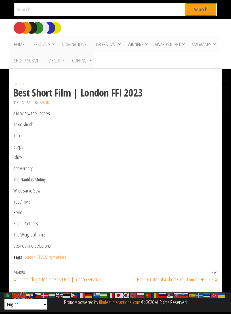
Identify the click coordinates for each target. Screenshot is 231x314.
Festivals (40, 44)
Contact (79, 61)
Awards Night (165, 44)
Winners (133, 44)
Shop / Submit (26, 61)
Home (18, 44)
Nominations (72, 44)
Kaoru (44, 104)
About (53, 61)
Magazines (199, 44)
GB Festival (104, 44)
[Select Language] (25, 304)
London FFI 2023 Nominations (45, 258)
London (18, 85)
